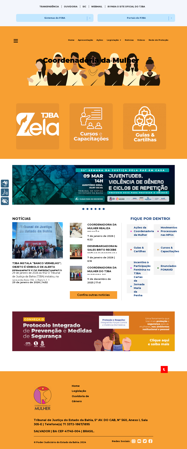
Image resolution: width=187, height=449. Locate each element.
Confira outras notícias (93, 295)
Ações (99, 40)
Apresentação (85, 40)
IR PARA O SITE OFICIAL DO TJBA (126, 6)
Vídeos (141, 40)
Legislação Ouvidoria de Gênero (80, 396)
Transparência (49, 6)
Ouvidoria (70, 6)
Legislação (114, 40)
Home (71, 40)
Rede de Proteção (158, 40)
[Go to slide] (83, 209)
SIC (84, 6)
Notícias (129, 40)
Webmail (96, 6)
